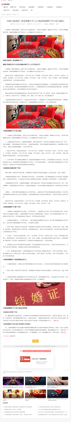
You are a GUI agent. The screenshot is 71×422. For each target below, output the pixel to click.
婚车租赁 (25, 11)
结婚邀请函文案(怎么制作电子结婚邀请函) (14, 413)
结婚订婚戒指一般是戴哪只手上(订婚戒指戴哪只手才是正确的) (42, 348)
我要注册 (10, 2)
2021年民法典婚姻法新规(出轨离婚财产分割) (49, 411)
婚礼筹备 (22, 8)
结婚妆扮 (50, 8)
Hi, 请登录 (3, 2)
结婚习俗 (14, 16)
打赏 (35, 342)
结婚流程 (41, 8)
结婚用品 (59, 8)
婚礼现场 (15, 11)
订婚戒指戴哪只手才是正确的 (44, 352)
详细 (57, 322)
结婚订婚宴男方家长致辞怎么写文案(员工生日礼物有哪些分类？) (17, 374)
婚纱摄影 (31, 8)
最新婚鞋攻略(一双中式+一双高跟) (12, 411)
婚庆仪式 (6, 11)
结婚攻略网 (5, 5)
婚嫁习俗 (13, 8)
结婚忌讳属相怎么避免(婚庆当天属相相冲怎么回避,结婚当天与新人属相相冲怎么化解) (25, 408)
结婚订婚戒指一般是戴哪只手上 (29, 352)
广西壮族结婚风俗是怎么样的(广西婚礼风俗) (49, 408)
